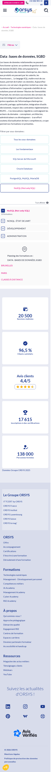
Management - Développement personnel (22, 579)
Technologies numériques (21, 27)
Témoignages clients (12, 665)
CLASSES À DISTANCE (12, 279)
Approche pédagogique (14, 620)
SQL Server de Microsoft (24, 159)
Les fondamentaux (24, 149)
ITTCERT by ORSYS (12, 501)
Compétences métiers (13, 583)
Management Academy (14, 592)
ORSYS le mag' (10, 523)
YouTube (7, 674)
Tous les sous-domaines (24, 139)
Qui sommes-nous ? (12, 616)
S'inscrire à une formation (15, 555)
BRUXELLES (7, 265)
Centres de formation (13, 633)
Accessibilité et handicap (15, 646)
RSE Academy (9, 601)
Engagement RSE (11, 629)
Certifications (9, 551)
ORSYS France (10, 505)
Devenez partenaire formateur (17, 642)
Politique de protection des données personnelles (21, 760)
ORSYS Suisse (9, 518)
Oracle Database (25, 168)
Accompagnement (11, 547)
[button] (5, 767)
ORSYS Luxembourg (12, 514)
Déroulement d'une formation (17, 560)
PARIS (4, 273)
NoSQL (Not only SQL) (24, 188)
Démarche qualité (11, 624)
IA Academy (9, 588)
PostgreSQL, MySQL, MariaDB (24, 178)
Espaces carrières (11, 637)
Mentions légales (12, 754)
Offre (6, 542)
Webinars (7, 670)
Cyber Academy (10, 596)
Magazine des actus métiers (16, 661)
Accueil (6, 27)
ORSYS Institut (10, 510)
